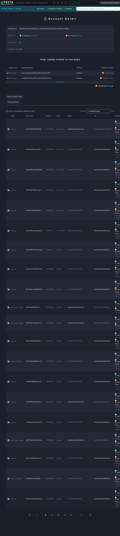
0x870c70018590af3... (34, 269)
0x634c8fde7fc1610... (101, 402)
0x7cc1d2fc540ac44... (34, 458)
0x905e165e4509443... (102, 323)
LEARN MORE (43, 3)
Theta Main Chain (11, 9)
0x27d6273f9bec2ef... (34, 190)
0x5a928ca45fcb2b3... (34, 231)
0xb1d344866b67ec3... (34, 361)
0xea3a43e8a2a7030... (103, 129)
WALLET (29, 3)
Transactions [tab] (13, 102)
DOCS (35, 3)
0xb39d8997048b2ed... (34, 250)
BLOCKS (41, 9)
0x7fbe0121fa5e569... (33, 478)
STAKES (68, 9)
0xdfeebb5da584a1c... (76, 129)
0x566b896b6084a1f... (34, 381)
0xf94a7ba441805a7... (102, 307)
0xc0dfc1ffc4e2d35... (33, 149)
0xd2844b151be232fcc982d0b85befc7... (37, 78)
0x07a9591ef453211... (75, 149)
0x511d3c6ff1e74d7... (33, 307)
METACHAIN (20, 3)
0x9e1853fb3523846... (34, 129)
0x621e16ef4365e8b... (34, 341)
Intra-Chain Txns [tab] (15, 96)
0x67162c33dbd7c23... (34, 323)
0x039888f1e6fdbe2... (34, 402)
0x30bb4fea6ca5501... (34, 422)
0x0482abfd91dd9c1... (34, 210)
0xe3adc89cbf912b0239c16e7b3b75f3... (36, 73)
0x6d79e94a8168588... (34, 170)
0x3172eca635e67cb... (34, 440)
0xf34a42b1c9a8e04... (34, 499)
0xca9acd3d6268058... (34, 289)
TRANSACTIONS (55, 9)
